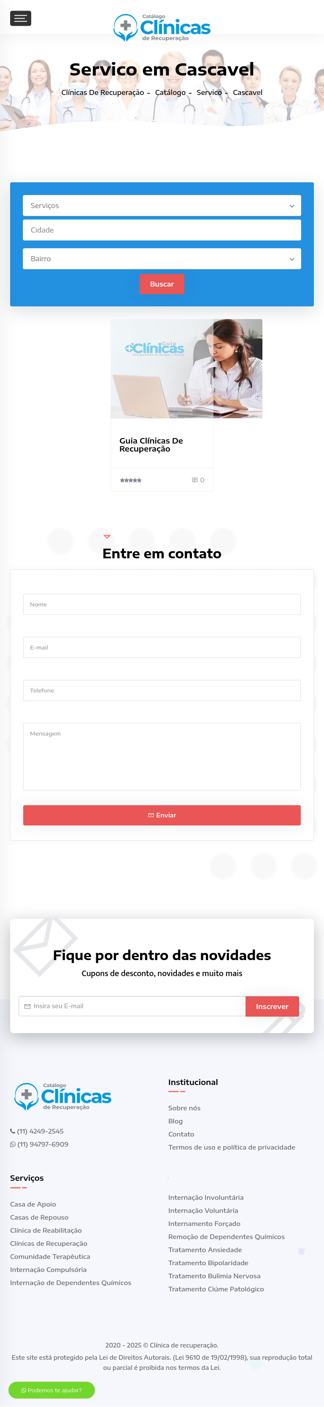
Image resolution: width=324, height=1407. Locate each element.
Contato (181, 1134)
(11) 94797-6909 (39, 1144)
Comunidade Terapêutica (50, 1257)
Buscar (162, 284)
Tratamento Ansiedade (205, 1250)
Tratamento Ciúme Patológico (216, 1289)
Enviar (162, 815)
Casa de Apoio (33, 1204)
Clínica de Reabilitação (46, 1230)
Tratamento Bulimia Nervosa (214, 1276)
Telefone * (39, 671)
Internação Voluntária (203, 1211)
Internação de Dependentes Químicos (70, 1283)
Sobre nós (184, 1108)
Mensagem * (42, 714)
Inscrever (272, 1006)
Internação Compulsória (48, 1270)
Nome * (34, 585)
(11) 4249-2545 (36, 1131)
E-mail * (35, 628)
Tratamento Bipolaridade (208, 1263)
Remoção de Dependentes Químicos (226, 1237)
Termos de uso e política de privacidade (231, 1147)
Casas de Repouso (39, 1217)
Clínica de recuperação (183, 1345)
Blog (175, 1121)
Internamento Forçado (204, 1224)
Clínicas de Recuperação (48, 1243)
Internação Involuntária (206, 1197)
